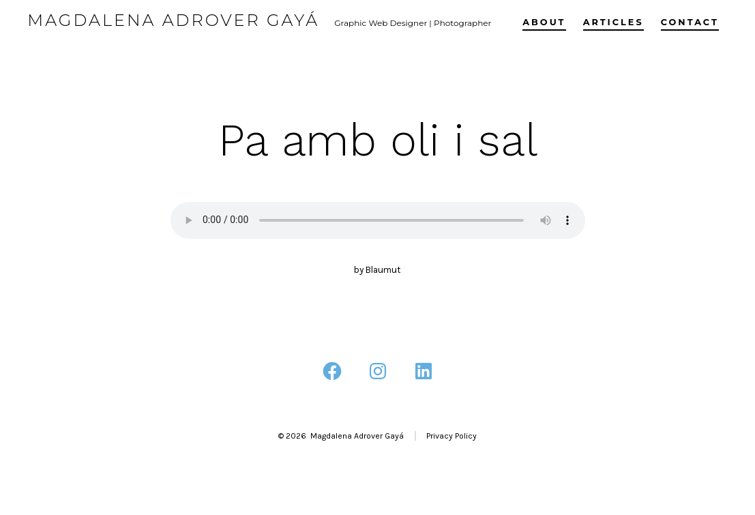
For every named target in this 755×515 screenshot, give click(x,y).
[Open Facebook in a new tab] (332, 371)
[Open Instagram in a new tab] (378, 371)
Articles (613, 22)
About (543, 22)
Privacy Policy (451, 436)
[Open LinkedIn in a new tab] (423, 371)
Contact (690, 22)
